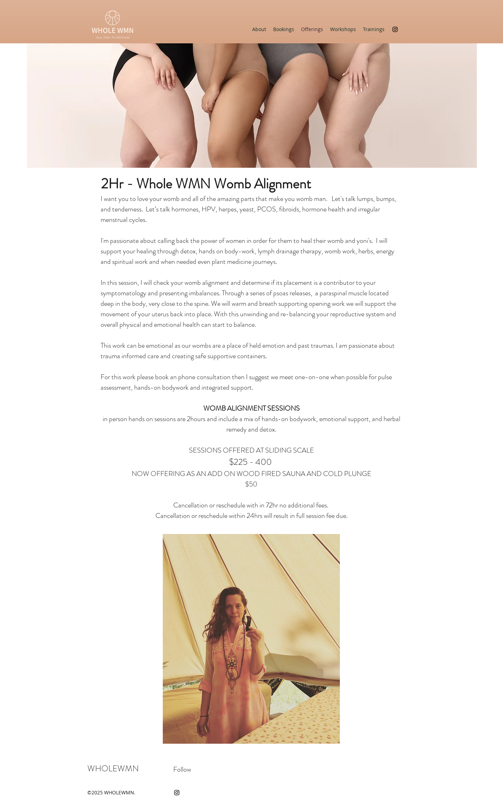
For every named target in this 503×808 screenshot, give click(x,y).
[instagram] (395, 29)
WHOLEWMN (113, 768)
